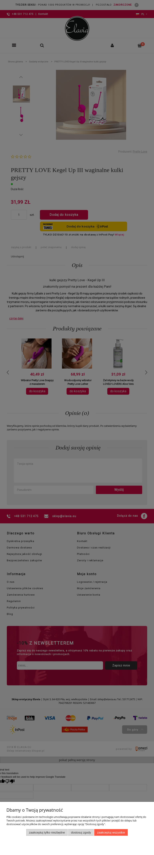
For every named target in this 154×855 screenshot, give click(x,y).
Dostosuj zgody (81, 832)
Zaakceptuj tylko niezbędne (47, 832)
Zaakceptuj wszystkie (111, 832)
